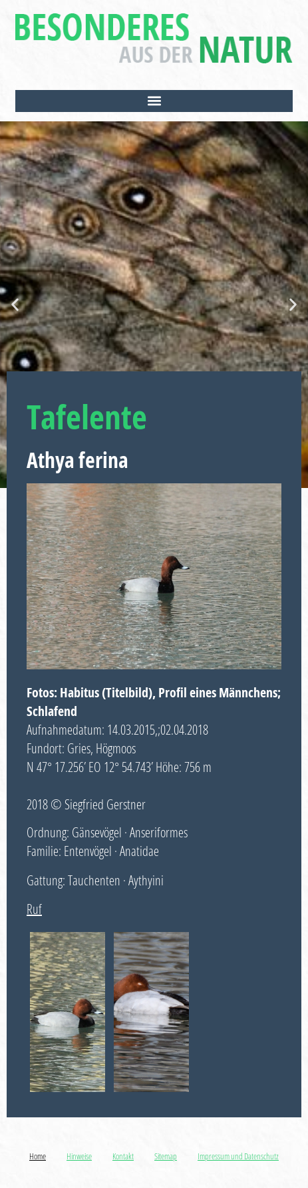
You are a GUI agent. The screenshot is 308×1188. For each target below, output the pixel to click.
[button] (154, 101)
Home (37, 1156)
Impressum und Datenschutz (238, 1156)
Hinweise (79, 1156)
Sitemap (165, 1156)
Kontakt (123, 1156)
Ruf (34, 909)
